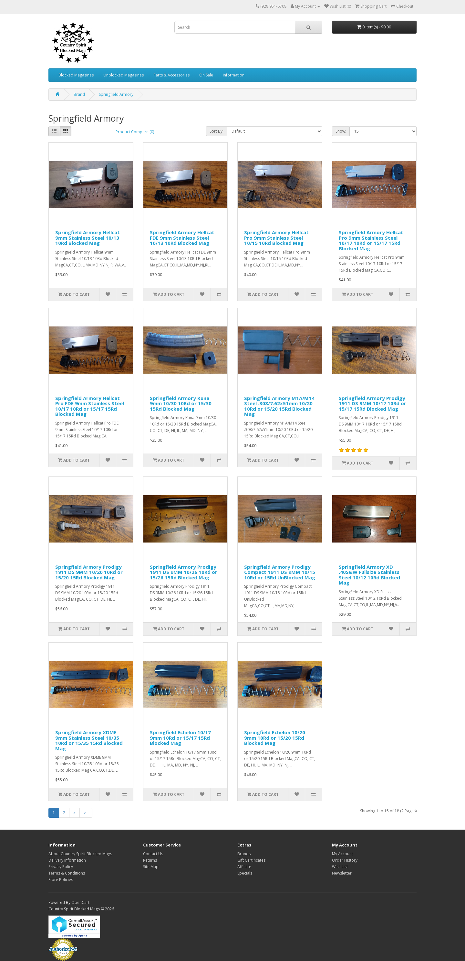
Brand (79, 94)
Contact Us (153, 853)
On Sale (206, 75)
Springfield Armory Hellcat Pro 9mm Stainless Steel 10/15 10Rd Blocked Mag (276, 237)
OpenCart (80, 902)
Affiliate (244, 866)
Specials (244, 873)
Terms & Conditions (66, 873)
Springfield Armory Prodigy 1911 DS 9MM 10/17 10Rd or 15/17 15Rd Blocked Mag (372, 403)
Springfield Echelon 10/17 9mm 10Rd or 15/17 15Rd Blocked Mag (180, 737)
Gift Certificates (251, 860)
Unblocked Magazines (123, 75)
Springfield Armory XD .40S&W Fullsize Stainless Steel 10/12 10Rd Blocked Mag (369, 575)
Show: (341, 131)
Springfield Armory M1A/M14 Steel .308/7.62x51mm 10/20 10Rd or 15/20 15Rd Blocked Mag (279, 406)
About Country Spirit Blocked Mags (80, 853)
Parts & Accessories (171, 75)
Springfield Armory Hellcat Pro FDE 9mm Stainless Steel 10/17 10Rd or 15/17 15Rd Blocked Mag (89, 406)
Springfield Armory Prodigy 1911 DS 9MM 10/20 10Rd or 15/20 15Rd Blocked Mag (89, 572)
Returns (150, 860)
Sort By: (216, 131)
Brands (244, 853)
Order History (344, 860)
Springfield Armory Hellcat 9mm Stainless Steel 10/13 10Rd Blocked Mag (87, 237)
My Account (342, 853)
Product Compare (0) (135, 132)
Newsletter (342, 873)
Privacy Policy (60, 866)
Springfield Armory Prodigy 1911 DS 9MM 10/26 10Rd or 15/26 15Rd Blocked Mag (183, 572)
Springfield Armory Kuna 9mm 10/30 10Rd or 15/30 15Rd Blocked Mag (181, 403)
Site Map (151, 866)
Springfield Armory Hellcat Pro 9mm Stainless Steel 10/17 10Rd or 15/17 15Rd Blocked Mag (371, 240)
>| (86, 813)
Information (233, 75)
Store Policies (60, 879)
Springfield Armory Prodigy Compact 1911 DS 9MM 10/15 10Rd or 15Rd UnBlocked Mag (279, 572)
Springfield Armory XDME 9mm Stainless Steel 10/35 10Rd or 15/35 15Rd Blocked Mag (89, 740)
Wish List (340, 866)
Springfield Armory (116, 94)
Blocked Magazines (76, 75)
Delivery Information (67, 860)
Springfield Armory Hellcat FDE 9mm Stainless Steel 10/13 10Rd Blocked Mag (182, 237)
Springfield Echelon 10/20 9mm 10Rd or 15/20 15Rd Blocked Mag (274, 737)
